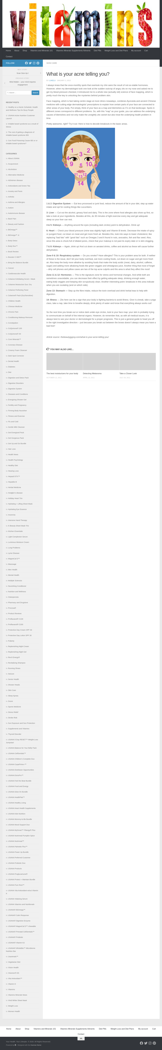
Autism (11, 208)
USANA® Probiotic (15, 937)
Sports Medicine (14, 707)
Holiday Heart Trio (15, 498)
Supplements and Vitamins (18, 729)
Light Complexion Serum (18, 537)
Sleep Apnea (13, 696)
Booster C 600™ (14, 257)
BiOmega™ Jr (13, 235)
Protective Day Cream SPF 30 (20, 630)
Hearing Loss (13, 471)
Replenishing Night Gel (17, 652)
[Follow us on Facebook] (26, 63)
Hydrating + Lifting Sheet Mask (20, 504)
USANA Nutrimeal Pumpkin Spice (21, 836)
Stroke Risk (12, 718)
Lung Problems (14, 548)
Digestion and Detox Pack (18, 378)
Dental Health (13, 361)
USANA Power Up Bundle (18, 852)
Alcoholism (12, 169)
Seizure (11, 674)
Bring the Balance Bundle (18, 263)
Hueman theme (36, 1045)
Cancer (11, 268)
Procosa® (12, 608)
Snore (10, 701)
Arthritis (11, 197)
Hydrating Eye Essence (17, 509)
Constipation (13, 323)
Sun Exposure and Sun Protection (21, 723)
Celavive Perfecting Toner (18, 290)
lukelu (52, 80)
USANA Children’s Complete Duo (21, 759)
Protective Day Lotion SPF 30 (20, 635)
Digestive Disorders (16, 383)
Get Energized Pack (16, 432)
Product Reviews (15, 613)
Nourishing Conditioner (17, 586)
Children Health (14, 301)
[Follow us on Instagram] (34, 63)
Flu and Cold (13, 422)
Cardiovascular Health (17, 273)
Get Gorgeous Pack (16, 438)
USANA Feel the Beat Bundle (19, 781)
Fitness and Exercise (16, 416)
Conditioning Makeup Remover (20, 317)
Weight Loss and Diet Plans (116, 51)
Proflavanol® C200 (15, 624)
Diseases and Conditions (18, 394)
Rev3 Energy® (14, 657)
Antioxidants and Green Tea (19, 186)
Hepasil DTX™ (14, 476)
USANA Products (15, 869)
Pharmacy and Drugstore (18, 602)
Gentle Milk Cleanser (16, 427)
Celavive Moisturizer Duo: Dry (20, 284)
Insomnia (11, 515)
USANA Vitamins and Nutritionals (21, 904)
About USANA (13, 158)
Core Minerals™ (14, 339)
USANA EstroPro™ (15, 775)
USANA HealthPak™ (16, 797)
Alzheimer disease (15, 180)
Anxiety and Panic (15, 191)
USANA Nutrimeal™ (16, 841)
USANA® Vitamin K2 (16, 943)
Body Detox (12, 241)
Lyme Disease (13, 553)
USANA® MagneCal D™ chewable (22, 926)
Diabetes (11, 367)
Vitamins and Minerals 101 (41, 51)
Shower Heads (14, 685)
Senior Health (13, 679)
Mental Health (13, 575)
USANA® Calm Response (18, 915)
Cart (146, 51)
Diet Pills (97, 51)
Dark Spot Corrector (16, 356)
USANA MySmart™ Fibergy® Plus (21, 830)
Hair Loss (12, 449)
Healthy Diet (13, 465)
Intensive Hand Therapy (17, 520)
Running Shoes (14, 668)
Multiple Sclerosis (15, 581)
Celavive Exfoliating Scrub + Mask (21, 279)
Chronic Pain (13, 312)
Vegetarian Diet (14, 962)
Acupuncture (13, 164)
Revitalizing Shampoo (16, 663)
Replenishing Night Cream (18, 646)
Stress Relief (13, 712)
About (16, 51)
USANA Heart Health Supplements (22, 808)
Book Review (13, 252)
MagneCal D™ (14, 559)
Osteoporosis (13, 597)
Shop (25, 51)
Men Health (12, 570)
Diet (9, 372)
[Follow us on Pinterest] (37, 63)
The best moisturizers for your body (62, 373)
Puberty (11, 641)
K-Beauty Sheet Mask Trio (18, 526)
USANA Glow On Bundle (18, 792)
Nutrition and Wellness (17, 591)
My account (136, 51)
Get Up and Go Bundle (17, 443)
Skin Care (51, 63)
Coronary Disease (15, 345)
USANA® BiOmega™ (16, 910)
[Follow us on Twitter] (30, 63)
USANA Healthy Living (17, 803)
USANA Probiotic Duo (16, 863)
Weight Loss (13, 1006)
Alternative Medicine (16, 175)
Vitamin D (12, 984)
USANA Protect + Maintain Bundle (21, 879)
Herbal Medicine (14, 487)
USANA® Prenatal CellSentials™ (21, 932)
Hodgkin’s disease (15, 493)
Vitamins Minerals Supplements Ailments (73, 51)
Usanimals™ (13, 956)
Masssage (12, 564)
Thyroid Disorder (14, 734)
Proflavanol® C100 (15, 619)
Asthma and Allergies (16, 202)
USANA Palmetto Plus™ (17, 847)
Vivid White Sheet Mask (17, 1000)
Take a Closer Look (128, 373)
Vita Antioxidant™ (15, 978)
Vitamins (11, 989)
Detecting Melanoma (92, 373)
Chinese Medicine (15, 306)
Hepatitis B (12, 482)
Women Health (14, 1011)
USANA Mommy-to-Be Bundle (20, 819)
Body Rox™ (13, 246)
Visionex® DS (13, 973)
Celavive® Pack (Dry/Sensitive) (20, 295)
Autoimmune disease (16, 213)
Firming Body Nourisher (17, 411)
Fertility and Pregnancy (17, 405)
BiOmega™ (12, 230)
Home (8, 51)
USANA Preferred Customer (19, 858)
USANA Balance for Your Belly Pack (22, 748)
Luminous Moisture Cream (18, 542)
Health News (13, 454)
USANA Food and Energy (18, 786)
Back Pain (12, 219)
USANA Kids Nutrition (16, 814)
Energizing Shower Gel (17, 400)
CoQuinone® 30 (14, 334)
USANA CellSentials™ (17, 753)
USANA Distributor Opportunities (21, 770)
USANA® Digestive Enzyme (19, 921)
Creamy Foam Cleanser (17, 350)
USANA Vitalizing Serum (17, 899)
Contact (9, 57)
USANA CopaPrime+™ (17, 764)
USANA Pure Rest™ (16, 885)
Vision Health (13, 967)
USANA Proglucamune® (17, 874)
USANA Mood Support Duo (19, 825)
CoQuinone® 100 (15, 328)
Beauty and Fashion (16, 224)
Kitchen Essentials (15, 531)
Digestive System (15, 389)
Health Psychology (15, 460)
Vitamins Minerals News (17, 995)
